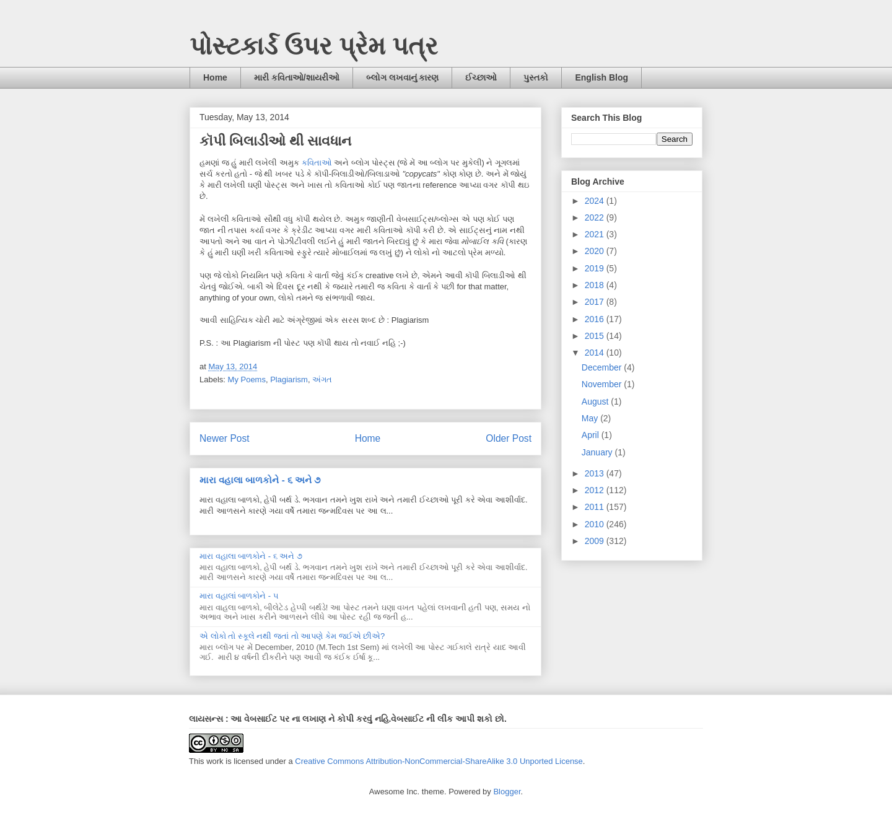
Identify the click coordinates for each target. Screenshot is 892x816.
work (214, 761)
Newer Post (224, 438)
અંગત (322, 379)
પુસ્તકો (535, 77)
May (591, 418)
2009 (595, 541)
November (603, 384)
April (591, 435)
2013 (595, 473)
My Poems (247, 379)
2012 (595, 490)
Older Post (508, 438)
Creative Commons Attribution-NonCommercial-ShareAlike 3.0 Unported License (439, 761)
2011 (595, 507)
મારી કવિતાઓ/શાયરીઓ (296, 77)
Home (215, 77)
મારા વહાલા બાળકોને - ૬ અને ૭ (259, 480)
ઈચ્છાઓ (481, 77)
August (596, 401)
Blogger (506, 791)
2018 (595, 285)
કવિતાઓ (317, 162)
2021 (595, 234)
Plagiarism (289, 379)
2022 (595, 217)
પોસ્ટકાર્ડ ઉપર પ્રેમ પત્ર (314, 45)
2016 (595, 319)
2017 (595, 302)
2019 (595, 268)
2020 (595, 251)
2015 (595, 336)
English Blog (601, 77)
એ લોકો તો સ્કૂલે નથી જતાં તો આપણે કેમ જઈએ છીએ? (292, 636)
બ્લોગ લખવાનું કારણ (402, 77)
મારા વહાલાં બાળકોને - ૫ (239, 595)
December (603, 367)
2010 (595, 524)
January (598, 452)
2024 (595, 201)
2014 (595, 353)
